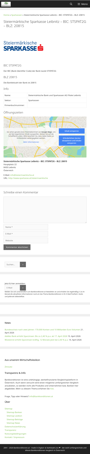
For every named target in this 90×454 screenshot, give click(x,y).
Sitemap (8, 408)
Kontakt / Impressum (14, 437)
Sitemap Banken (14, 412)
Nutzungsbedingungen (15, 433)
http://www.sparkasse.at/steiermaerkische (28, 178)
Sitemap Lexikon (14, 415)
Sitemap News (13, 423)
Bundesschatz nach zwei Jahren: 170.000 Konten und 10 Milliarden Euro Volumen (42, 329)
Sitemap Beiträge (15, 419)
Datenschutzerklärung (15, 426)
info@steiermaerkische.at (22, 175)
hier (52, 388)
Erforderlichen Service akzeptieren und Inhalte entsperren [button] (71, 140)
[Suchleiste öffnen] (71, 4)
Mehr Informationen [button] (31, 142)
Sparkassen (16, 15)
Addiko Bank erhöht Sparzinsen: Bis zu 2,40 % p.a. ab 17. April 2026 (36, 336)
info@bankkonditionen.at (41, 396)
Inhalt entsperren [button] (72, 131)
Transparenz (10, 430)
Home (6, 15)
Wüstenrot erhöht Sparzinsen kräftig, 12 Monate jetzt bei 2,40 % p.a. (36, 339)
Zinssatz (8, 366)
